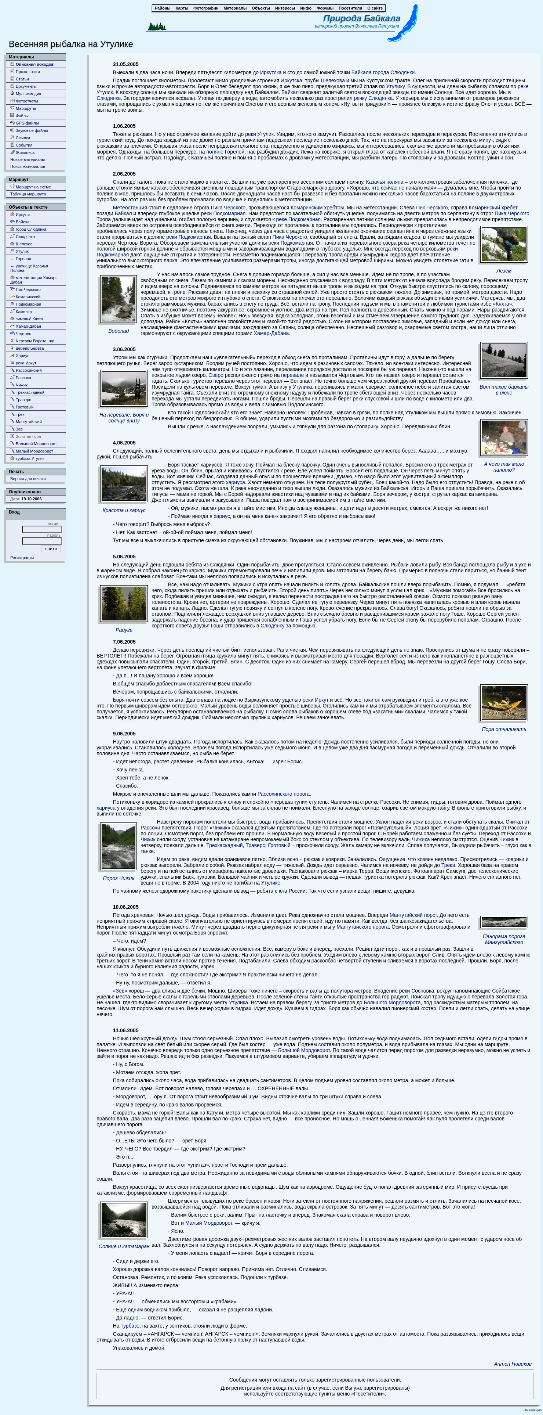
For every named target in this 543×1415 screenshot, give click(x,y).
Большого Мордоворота (392, 1002)
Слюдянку (272, 626)
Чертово (20, 333)
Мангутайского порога (362, 927)
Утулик (19, 251)
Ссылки (20, 137)
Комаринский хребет (493, 207)
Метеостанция (130, 207)
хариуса (235, 482)
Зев (16, 428)
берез (408, 451)
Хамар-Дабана (271, 333)
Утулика (302, 387)
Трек (17, 414)
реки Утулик (259, 134)
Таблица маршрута (28, 194)
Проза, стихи (25, 71)
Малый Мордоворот (31, 451)
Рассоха (20, 377)
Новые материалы (27, 159)
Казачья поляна (385, 182)
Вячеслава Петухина (377, 26)
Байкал (19, 221)
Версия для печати (28, 478)
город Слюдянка (28, 229)
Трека (448, 865)
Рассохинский (26, 370)
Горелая (20, 258)
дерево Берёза (27, 348)
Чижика (421, 839)
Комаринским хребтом (317, 207)
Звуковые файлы (29, 130)
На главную (533, 1410)
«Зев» (120, 991)
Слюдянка (22, 236)
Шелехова (333, 80)
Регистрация (22, 557)
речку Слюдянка (373, 98)
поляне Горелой (225, 152)
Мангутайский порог (413, 915)
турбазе (130, 1326)
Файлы (19, 115)
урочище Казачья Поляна (29, 268)
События (21, 145)
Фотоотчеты (24, 100)
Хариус (19, 355)
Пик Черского (25, 289)
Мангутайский (26, 421)
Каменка (21, 311)
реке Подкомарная (298, 219)
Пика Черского (228, 207)
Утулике (270, 883)
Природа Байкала (362, 18)
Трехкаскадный (27, 392)
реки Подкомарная (223, 213)
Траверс (20, 399)
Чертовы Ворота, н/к (32, 340)
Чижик (19, 384)
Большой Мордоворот (33, 443)
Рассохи (150, 828)
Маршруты (23, 108)
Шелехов (21, 243)
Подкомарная (25, 304)
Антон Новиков (513, 1364)
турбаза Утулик (27, 458)
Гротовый (21, 406)
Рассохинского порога (284, 794)
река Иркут (23, 362)
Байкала (361, 72)
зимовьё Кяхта (26, 318)
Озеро (215, 375)
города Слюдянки (394, 72)
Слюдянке (108, 98)
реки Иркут (316, 700)
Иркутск (20, 214)
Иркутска (271, 72)
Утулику (395, 86)
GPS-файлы (24, 122)
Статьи (19, 78)
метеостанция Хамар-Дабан (33, 279)
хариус (222, 516)
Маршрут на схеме (30, 186)
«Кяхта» (502, 304)
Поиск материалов (27, 166)
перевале (292, 375)
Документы (23, 86)
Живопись (22, 152)
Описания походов (32, 64)
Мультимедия (25, 93)
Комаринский (25, 296)
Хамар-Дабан (25, 326)
